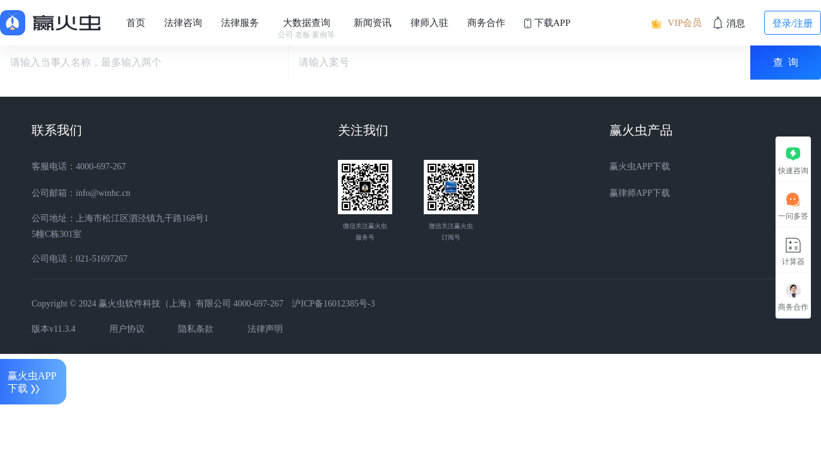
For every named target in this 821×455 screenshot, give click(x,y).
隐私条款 (195, 329)
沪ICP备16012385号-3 (333, 303)
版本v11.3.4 (53, 329)
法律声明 (265, 329)
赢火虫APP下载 (639, 166)
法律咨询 (183, 23)
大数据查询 (306, 29)
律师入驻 (429, 23)
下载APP (547, 23)
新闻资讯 (373, 23)
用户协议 (127, 329)
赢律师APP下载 (639, 193)
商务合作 (486, 23)
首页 (135, 23)
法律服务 (240, 23)
